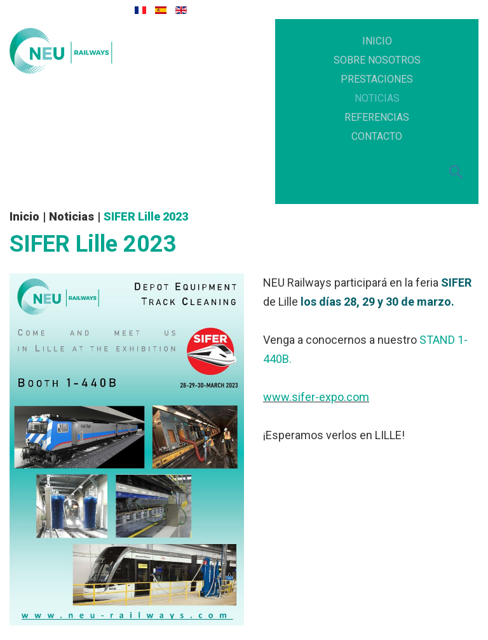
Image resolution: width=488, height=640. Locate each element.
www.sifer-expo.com (316, 397)
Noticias (71, 216)
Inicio (24, 216)
